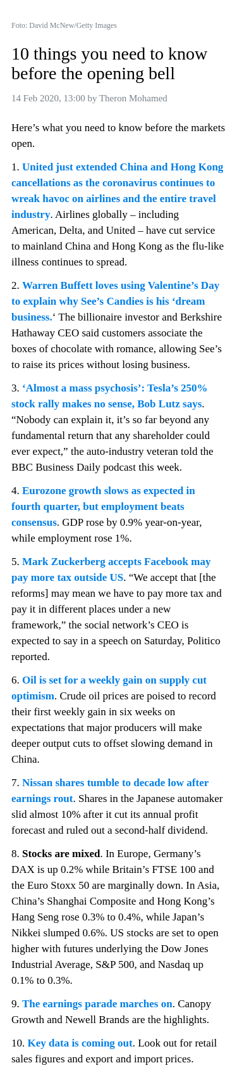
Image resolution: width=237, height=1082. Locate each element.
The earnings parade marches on (97, 1004)
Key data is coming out (80, 1043)
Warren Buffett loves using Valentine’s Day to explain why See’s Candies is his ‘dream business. (116, 301)
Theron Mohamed (133, 98)
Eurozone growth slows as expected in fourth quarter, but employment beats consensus (104, 506)
